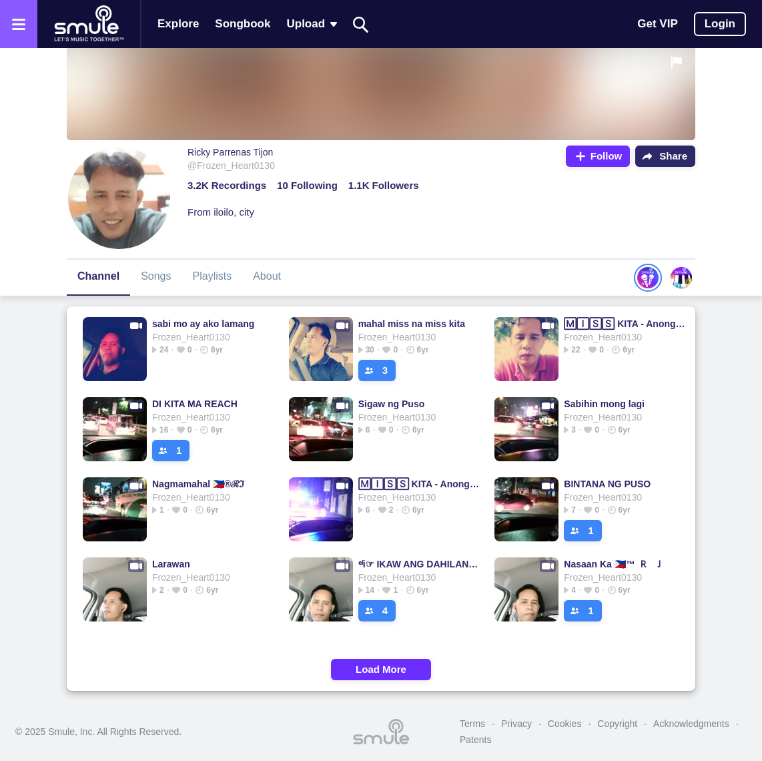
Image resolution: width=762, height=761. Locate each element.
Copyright (617, 723)
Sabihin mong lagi (604, 404)
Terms (472, 723)
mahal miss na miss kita (411, 323)
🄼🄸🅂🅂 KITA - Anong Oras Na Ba (625, 323)
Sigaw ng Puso (391, 404)
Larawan (171, 564)
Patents (475, 739)
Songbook (242, 23)
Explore (178, 23)
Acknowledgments (691, 723)
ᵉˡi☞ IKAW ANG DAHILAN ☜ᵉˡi (419, 564)
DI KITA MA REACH (195, 404)
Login (720, 23)
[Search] (361, 24)
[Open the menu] (18, 24)
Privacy (516, 723)
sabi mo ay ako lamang (203, 323)
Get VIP (657, 23)
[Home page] (88, 24)
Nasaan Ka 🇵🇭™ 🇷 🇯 (614, 564)
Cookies (565, 723)
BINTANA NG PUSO (607, 484)
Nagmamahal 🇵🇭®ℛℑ (198, 484)
